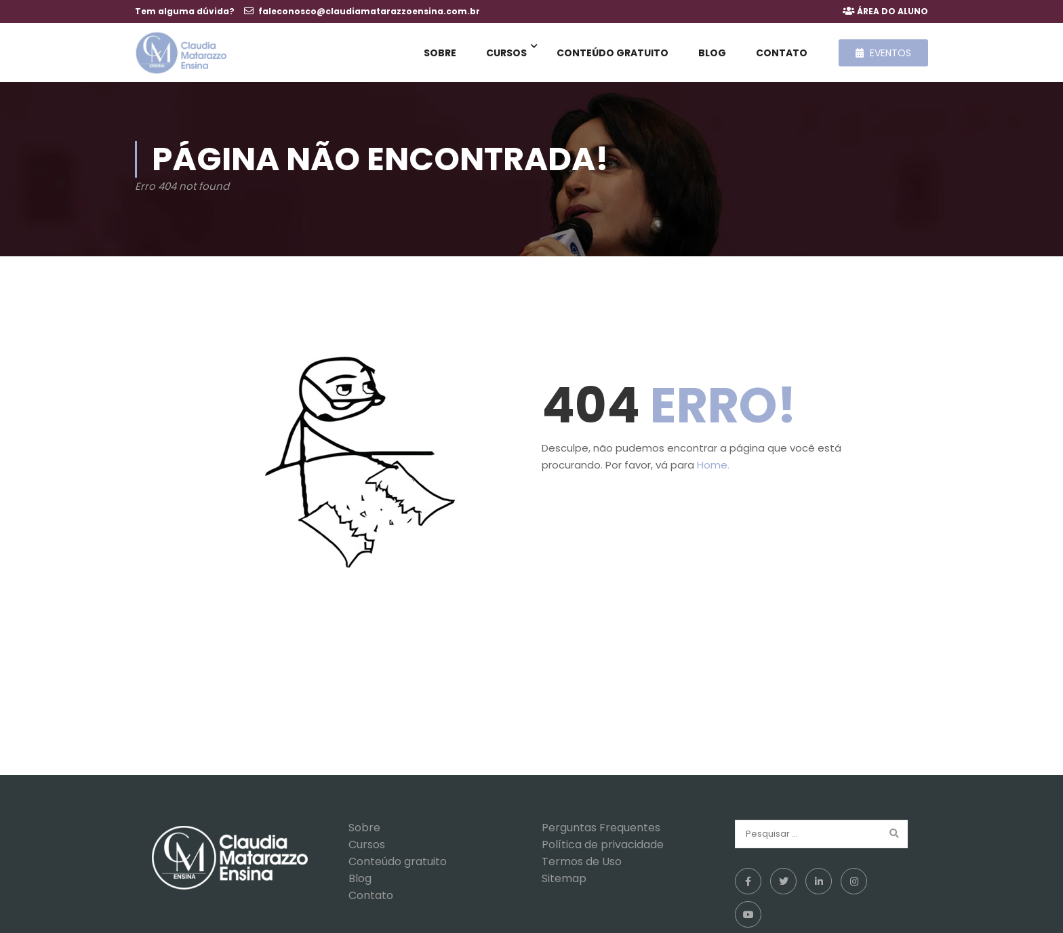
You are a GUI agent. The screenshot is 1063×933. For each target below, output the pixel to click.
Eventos (883, 54)
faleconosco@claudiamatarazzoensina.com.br (369, 11)
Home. (713, 470)
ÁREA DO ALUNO (892, 11)
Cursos (506, 54)
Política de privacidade (603, 850)
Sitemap (564, 884)
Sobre (440, 54)
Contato (781, 54)
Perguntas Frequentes (601, 833)
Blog (712, 54)
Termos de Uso (582, 867)
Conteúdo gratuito (612, 54)
